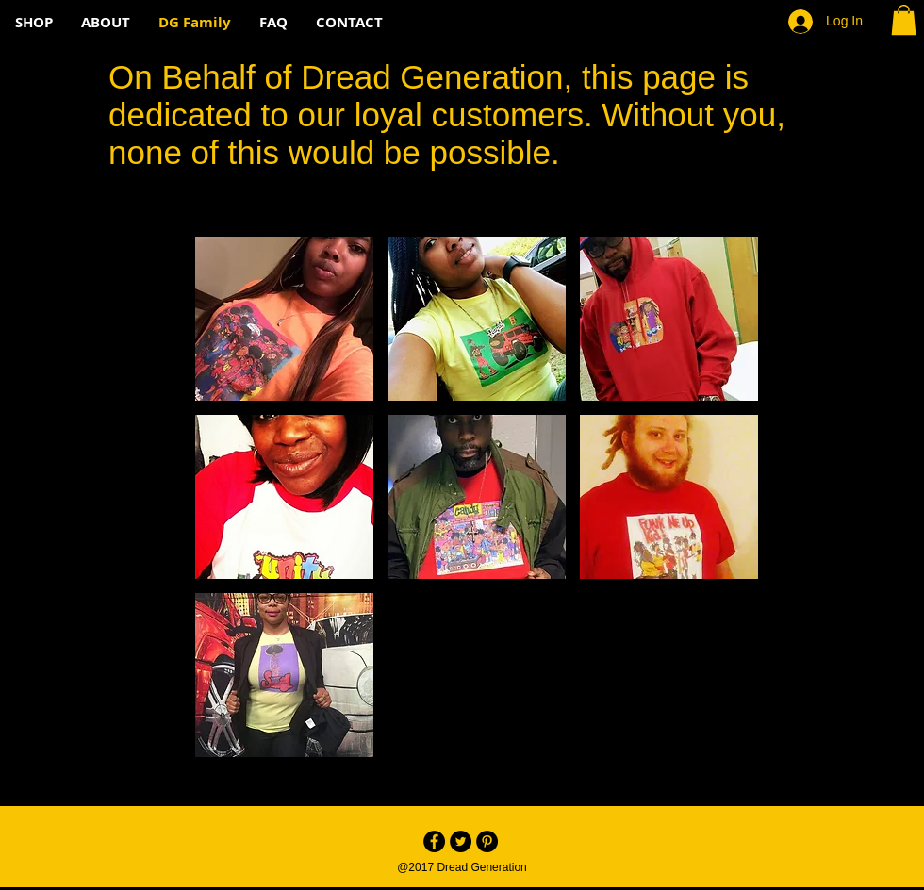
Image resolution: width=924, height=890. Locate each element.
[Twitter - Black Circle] (460, 841)
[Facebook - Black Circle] (434, 841)
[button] (903, 20)
